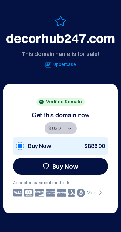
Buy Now (60, 166)
